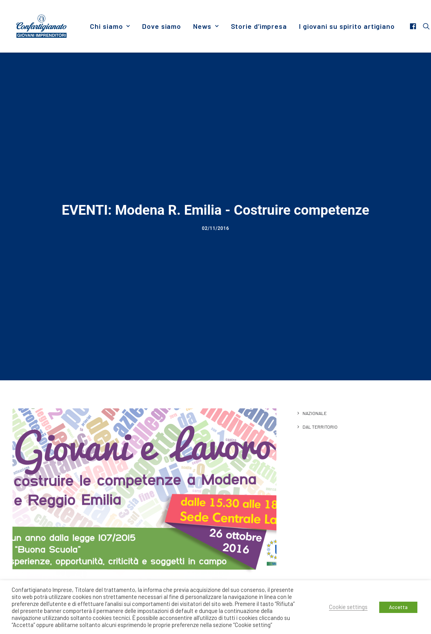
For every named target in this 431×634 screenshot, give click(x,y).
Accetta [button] (398, 607)
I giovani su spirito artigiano (347, 26)
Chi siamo (110, 26)
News (205, 26)
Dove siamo (161, 26)
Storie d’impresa (259, 26)
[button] (414, 26)
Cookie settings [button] (348, 606)
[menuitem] (109, 26)
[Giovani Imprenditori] (41, 26)
